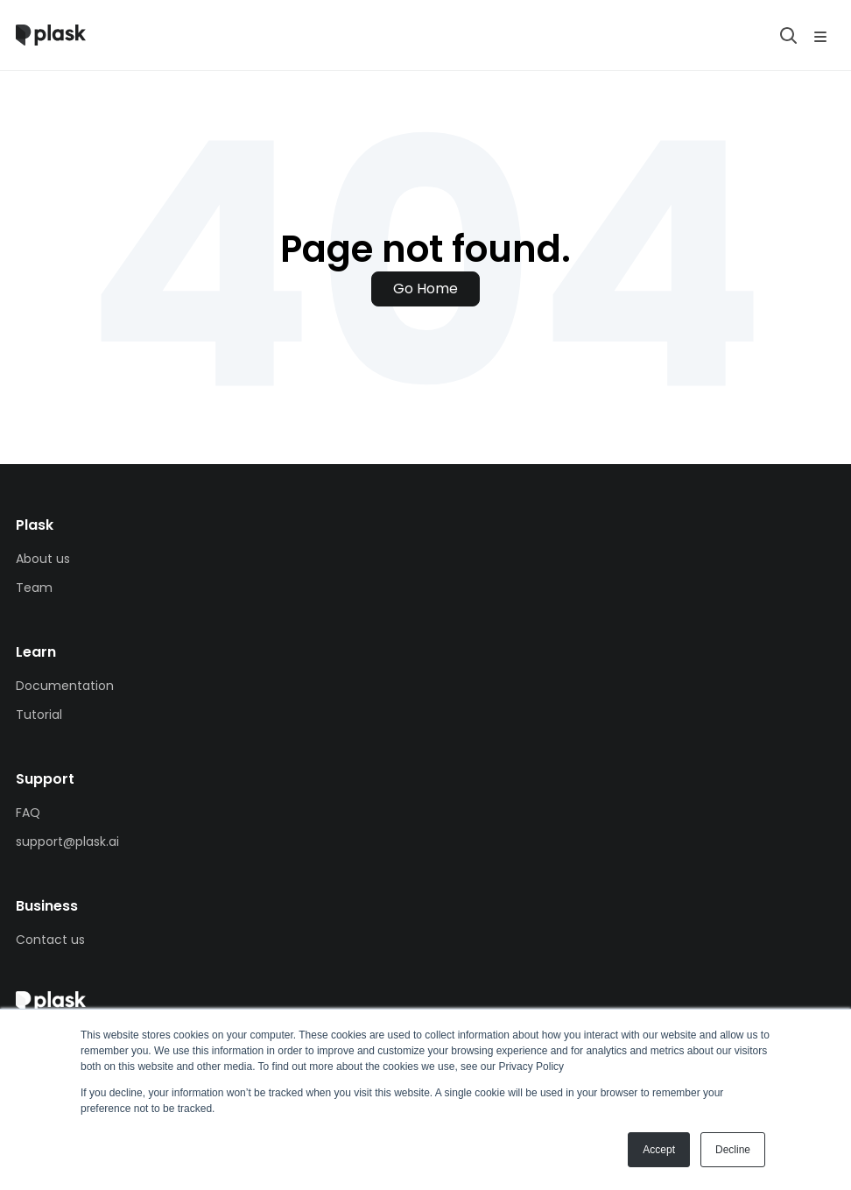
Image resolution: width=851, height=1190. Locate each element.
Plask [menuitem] (34, 525)
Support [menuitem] (45, 779)
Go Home (425, 288)
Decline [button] (732, 1150)
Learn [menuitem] (36, 652)
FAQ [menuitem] (28, 812)
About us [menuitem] (43, 558)
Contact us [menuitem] (50, 939)
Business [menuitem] (47, 906)
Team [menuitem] (34, 587)
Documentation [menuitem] (65, 685)
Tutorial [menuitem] (39, 714)
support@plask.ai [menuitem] (67, 841)
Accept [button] (659, 1150)
